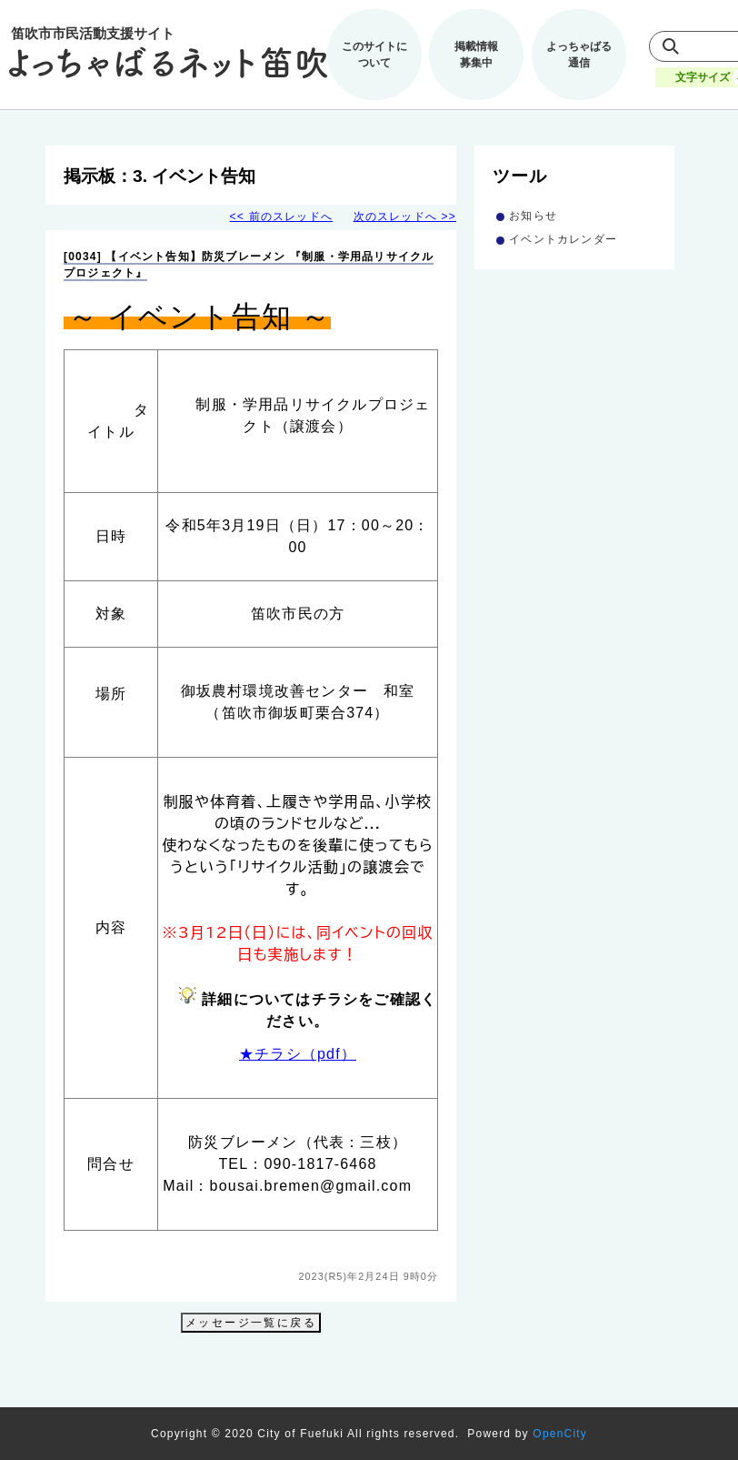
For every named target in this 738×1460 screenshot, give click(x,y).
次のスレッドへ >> (405, 216)
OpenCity (560, 1433)
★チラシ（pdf (290, 1054)
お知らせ (533, 215)
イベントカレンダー (563, 239)
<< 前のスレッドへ (281, 216)
